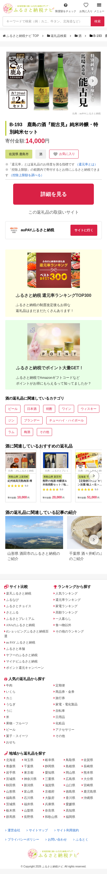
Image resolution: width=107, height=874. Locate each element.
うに (9, 710)
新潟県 (28, 785)
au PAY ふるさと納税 (20, 642)
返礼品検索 (57, 36)
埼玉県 (28, 760)
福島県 (11, 797)
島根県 (70, 766)
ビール (13, 409)
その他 (44, 432)
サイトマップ (37, 830)
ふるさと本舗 (15, 648)
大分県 (88, 778)
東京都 (28, 772)
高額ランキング (66, 612)
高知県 (70, 810)
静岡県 (49, 766)
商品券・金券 (64, 691)
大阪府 (49, 797)
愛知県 (49, 772)
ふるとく (80, 839)
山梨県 (28, 810)
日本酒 (32, 409)
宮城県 (11, 778)
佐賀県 (88, 760)
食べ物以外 (63, 625)
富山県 (28, 791)
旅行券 (60, 698)
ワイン (66, 409)
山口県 (70, 785)
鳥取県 (70, 760)
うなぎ (11, 704)
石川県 (28, 797)
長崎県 (88, 766)
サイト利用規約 (66, 830)
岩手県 (11, 772)
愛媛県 (70, 804)
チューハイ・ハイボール (66, 420)
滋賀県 (49, 785)
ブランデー (32, 420)
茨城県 (11, 804)
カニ (9, 698)
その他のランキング (69, 631)
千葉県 (28, 766)
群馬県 (11, 816)
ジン (11, 420)
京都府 (49, 791)
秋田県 (11, 785)
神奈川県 (30, 778)
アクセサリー (64, 729)
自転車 (60, 710)
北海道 (11, 760)
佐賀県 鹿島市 (19, 154)
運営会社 (12, 830)
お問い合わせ (56, 839)
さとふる (12, 612)
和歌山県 (51, 816)
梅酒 (27, 432)
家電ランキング (66, 606)
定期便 (60, 685)
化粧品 (60, 723)
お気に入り (86, 8)
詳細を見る (22, 58)
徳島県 (70, 791)
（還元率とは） (86, 164)
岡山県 (70, 772)
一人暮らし (63, 618)
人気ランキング (66, 593)
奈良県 (49, 810)
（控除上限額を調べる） (26, 175)
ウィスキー (88, 409)
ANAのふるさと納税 (20, 625)
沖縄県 (88, 797)
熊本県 (88, 772)
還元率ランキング (68, 599)
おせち (11, 742)
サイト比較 (16, 587)
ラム (11, 432)
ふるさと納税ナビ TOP (21, 36)
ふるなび (12, 599)
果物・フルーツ (17, 723)
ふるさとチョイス (18, 606)
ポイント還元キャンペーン (25, 667)
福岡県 (70, 816)
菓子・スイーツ (17, 736)
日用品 (60, 717)
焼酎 (49, 409)
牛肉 (9, 685)
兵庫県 (49, 804)
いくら (11, 691)
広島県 (70, 778)
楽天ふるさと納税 (18, 593)
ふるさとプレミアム (20, 618)
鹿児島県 (90, 791)
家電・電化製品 (66, 704)
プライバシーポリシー (22, 839)
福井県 (28, 804)
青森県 (11, 766)
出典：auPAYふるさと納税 (86, 113)
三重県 (49, 778)
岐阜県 (49, 760)
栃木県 (11, 810)
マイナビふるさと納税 (22, 661)
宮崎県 (88, 785)
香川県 (70, 797)
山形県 (11, 791)
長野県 (28, 816)
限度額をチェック (65, 8)
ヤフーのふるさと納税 (22, 655)
